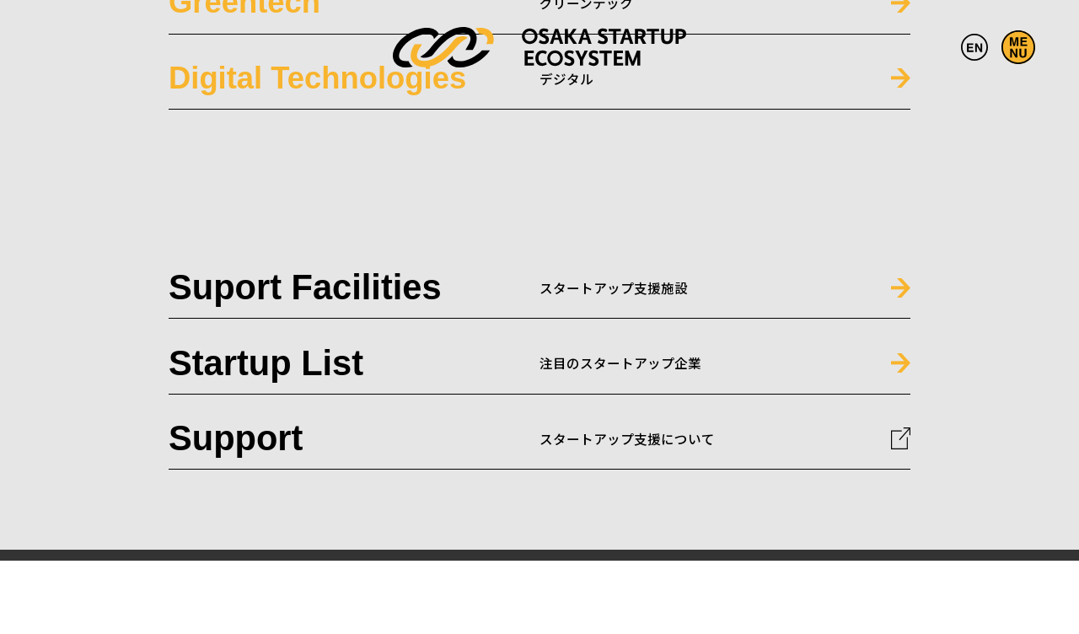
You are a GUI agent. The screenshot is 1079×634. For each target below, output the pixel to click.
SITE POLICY (1000, 506)
